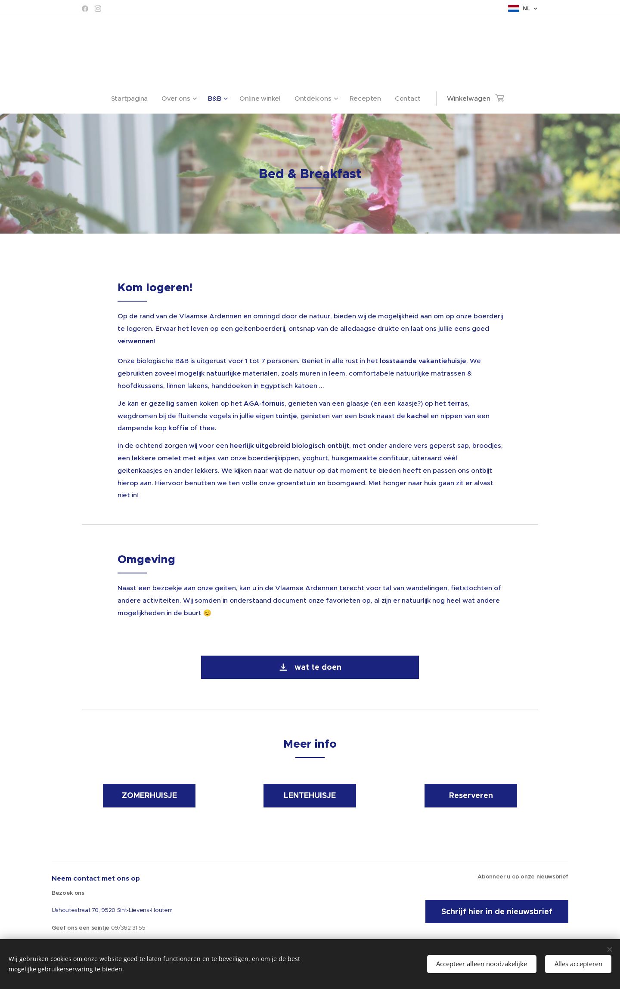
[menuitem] (130, 98)
